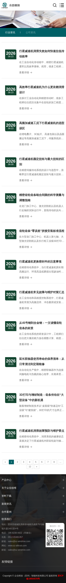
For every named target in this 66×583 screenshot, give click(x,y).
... (60, 462)
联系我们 (6, 519)
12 (30, 466)
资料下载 (6, 495)
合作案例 (6, 511)
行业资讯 (10, 32)
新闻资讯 (6, 503)
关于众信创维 (9, 487)
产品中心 (6, 479)
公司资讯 (31, 32)
